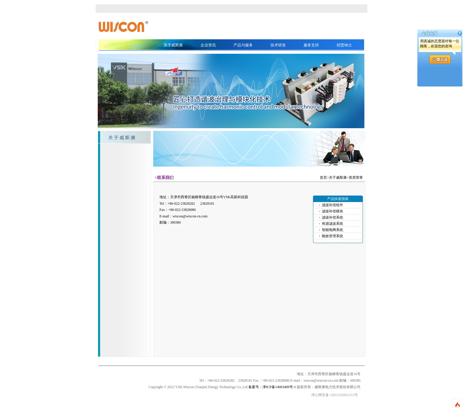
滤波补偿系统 (332, 217)
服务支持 (311, 45)
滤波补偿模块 (332, 211)
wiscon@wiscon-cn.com (190, 216)
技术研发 (278, 45)
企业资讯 (208, 45)
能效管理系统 (332, 236)
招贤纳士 (344, 45)
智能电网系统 (332, 230)
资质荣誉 (356, 177)
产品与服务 (243, 45)
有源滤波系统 (332, 224)
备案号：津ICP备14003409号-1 (272, 387)
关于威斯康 (173, 45)
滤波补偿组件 (332, 205)
